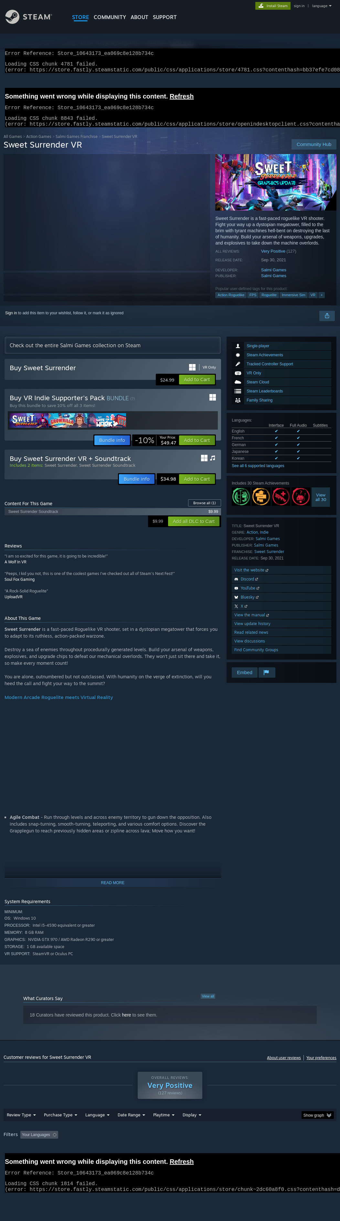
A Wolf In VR (16, 569)
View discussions (249, 648)
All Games (13, 144)
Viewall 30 (320, 505)
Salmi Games (273, 277)
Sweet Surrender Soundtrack (107, 472)
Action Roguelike (231, 303)
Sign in (11, 320)
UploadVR (14, 604)
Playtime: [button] (151, 1151)
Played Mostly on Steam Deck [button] (197, 1151)
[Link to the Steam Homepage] (33, 22)
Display (190, 1131)
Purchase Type (58, 1131)
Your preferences (321, 1065)
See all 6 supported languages (258, 473)
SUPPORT (165, 17)
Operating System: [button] (252, 1151)
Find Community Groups (256, 657)
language (319, 6)
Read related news (251, 640)
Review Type (19, 1131)
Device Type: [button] (16, 1160)
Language (95, 1131)
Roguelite (268, 303)
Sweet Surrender (269, 559)
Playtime (161, 1131)
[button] (197, 387)
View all (208, 1004)
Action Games (38, 144)
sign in (299, 6)
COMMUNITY (110, 17)
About (139, 17)
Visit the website (252, 577)
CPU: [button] (285, 1151)
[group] (170, 1156)
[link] (155, 448)
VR (313, 303)
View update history (252, 631)
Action (252, 539)
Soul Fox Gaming (20, 587)
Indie (264, 539)
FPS (253, 303)
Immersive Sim (293, 303)
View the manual (252, 622)
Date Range (129, 1131)
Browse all (204, 510)
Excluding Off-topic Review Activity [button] (101, 1151)
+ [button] (322, 303)
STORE (80, 17)
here (126, 1022)
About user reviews (284, 1065)
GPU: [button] (306, 1151)
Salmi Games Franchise (77, 144)
